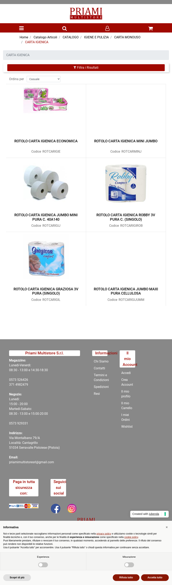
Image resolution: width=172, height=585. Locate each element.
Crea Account (127, 382)
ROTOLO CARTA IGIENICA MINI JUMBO (125, 139)
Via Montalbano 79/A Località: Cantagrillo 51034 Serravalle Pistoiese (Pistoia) (34, 443)
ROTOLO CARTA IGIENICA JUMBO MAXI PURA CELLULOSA (126, 289)
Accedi (126, 373)
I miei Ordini (125, 417)
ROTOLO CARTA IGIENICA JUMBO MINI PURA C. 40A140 (46, 215)
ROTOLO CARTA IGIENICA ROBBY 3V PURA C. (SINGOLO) (125, 215)
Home (24, 37)
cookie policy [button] (131, 537)
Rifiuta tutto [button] (126, 577)
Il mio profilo (125, 394)
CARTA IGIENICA (36, 42)
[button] (64, 29)
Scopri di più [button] (17, 577)
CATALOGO (71, 37)
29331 (23, 423)
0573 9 (14, 423)
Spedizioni (101, 387)
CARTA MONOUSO (127, 37)
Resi (97, 394)
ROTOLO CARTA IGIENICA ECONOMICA (46, 139)
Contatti (99, 368)
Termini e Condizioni (101, 377)
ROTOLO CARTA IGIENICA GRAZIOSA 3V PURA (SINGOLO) (46, 289)
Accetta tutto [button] (155, 577)
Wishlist (127, 427)
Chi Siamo (101, 361)
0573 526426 (18, 380)
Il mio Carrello (126, 405)
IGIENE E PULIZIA (96, 37)
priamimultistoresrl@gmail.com (31, 462)
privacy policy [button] (104, 533)
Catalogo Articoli (45, 37)
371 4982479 (18, 384)
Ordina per (16, 77)
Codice (36, 150)
